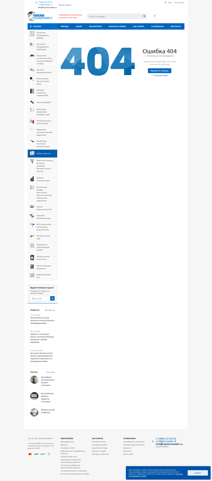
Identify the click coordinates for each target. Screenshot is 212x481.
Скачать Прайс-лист (69, 456)
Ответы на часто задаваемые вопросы (73, 452)
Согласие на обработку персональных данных (70, 466)
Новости (64, 445)
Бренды (65, 26)
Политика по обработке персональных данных (71, 460)
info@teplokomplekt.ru (47, 7)
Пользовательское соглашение (74, 471)
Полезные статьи (68, 448)
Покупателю (95, 26)
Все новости (50, 310)
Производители (67, 441)
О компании (157, 26)
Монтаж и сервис (117, 26)
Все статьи (50, 372)
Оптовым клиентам (100, 454)
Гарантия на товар (99, 448)
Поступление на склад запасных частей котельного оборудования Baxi (42, 320)
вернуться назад (161, 75)
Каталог (37, 26)
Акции (79, 26)
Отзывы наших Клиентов (133, 445)
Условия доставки (99, 445)
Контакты (176, 26)
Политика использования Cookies (75, 474)
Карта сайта (128, 454)
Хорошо (198, 473)
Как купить (138, 26)
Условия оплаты (99, 441)
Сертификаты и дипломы (134, 441)
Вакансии (127, 448)
